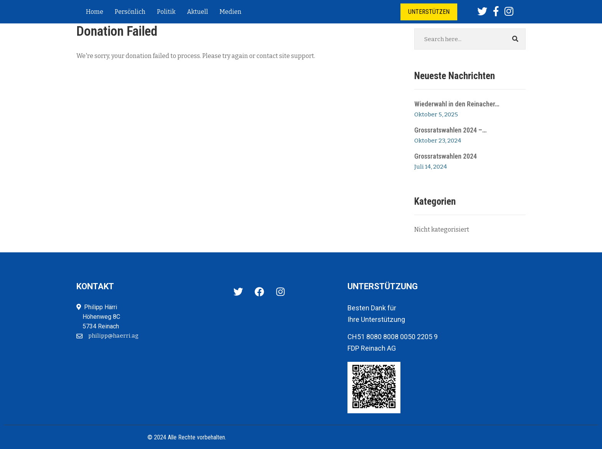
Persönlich (130, 11)
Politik (166, 11)
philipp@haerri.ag (113, 335)
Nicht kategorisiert (441, 229)
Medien (230, 11)
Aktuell (197, 11)
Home (94, 11)
